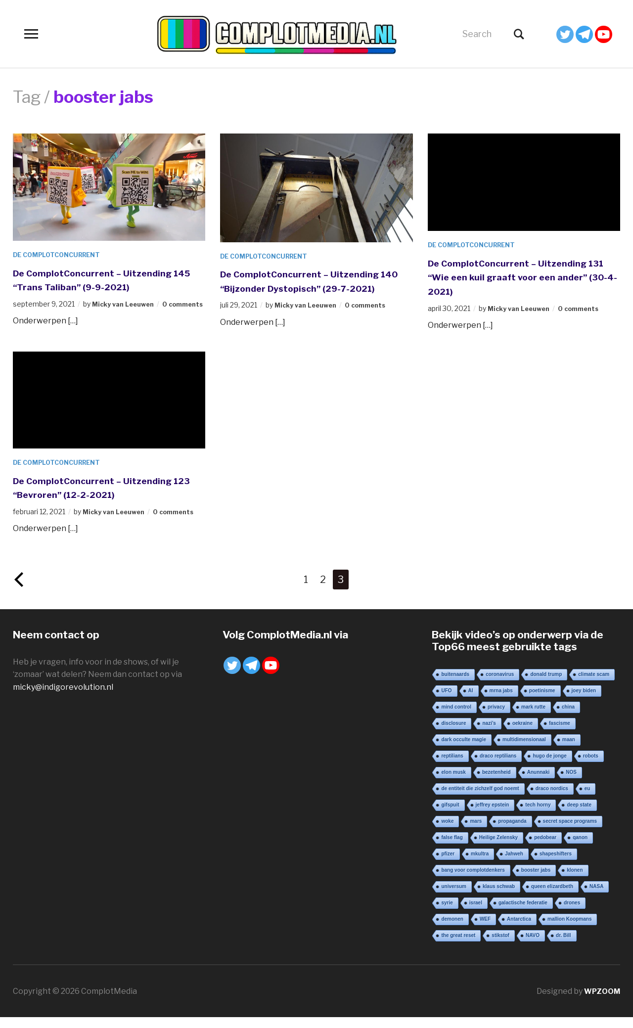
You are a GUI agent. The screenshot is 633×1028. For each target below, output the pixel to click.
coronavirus (500, 684)
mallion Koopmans (569, 929)
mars (476, 831)
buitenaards (455, 684)
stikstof (500, 945)
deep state (579, 815)
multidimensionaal (524, 750)
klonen (575, 880)
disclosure (453, 733)
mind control (456, 717)
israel (475, 913)
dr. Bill (563, 945)
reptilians (452, 766)
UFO (446, 701)
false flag (451, 847)
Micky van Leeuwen (126, 304)
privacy (496, 717)
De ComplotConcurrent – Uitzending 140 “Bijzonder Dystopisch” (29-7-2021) (315, 287)
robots (590, 766)
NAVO (533, 945)
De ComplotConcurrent (62, 254)
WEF (485, 929)
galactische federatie (522, 913)
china (568, 717)
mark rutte (533, 717)
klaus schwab (499, 896)
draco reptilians (498, 766)
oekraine (522, 733)
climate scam (593, 684)
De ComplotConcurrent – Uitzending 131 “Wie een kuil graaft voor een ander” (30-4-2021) (523, 276)
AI (470, 701)
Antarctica (519, 929)
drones (572, 913)
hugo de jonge (549, 766)
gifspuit (450, 815)
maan (568, 750)
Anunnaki (538, 782)
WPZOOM (601, 1001)
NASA (596, 896)
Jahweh (514, 864)
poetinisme (542, 701)
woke (447, 831)
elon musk (453, 782)
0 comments (374, 319)
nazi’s (489, 733)
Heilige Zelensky (498, 847)
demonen (452, 929)
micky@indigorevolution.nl (63, 697)
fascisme (559, 733)
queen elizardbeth (552, 896)
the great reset (458, 945)
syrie (446, 913)
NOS (571, 782)
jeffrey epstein (492, 815)
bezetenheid (496, 782)
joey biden (584, 701)
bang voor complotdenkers (472, 880)
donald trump (546, 684)
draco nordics (552, 799)
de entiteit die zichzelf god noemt (480, 799)
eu (587, 799)
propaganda (512, 831)
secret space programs (570, 831)
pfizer (447, 864)
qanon (580, 847)
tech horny (537, 815)
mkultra (480, 864)
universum (453, 896)
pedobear (545, 847)
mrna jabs (501, 701)
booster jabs (535, 880)
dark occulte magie (463, 750)
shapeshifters (556, 864)
